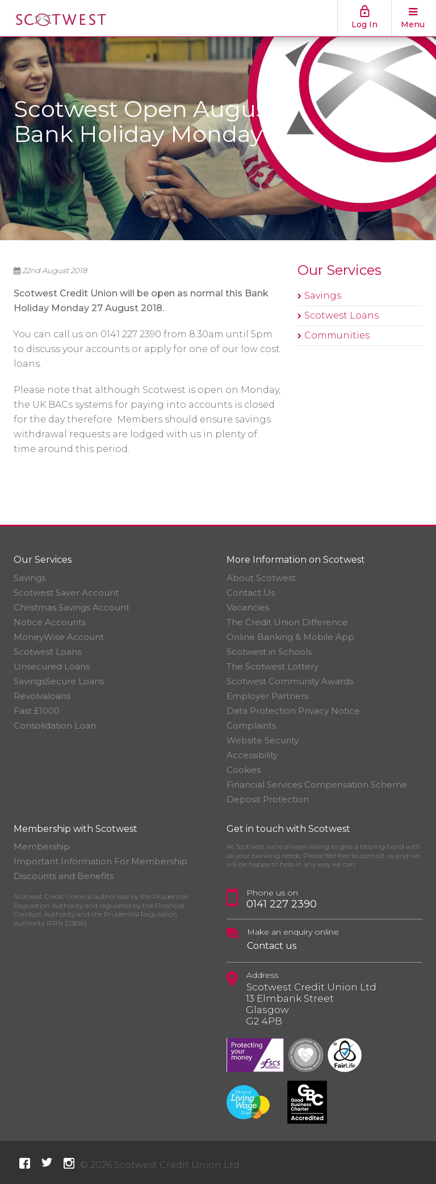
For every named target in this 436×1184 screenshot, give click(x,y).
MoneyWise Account (59, 636)
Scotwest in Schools (269, 651)
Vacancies (248, 607)
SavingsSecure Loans (59, 681)
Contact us (271, 945)
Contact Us (251, 592)
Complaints (251, 725)
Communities (337, 335)
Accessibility (252, 755)
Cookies (244, 769)
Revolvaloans (42, 696)
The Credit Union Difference (287, 622)
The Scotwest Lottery (272, 666)
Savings (322, 295)
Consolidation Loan (55, 725)
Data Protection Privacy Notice (293, 710)
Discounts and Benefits (64, 876)
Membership (42, 846)
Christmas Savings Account (71, 607)
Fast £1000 (37, 710)
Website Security (263, 740)
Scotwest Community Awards (290, 681)
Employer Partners (267, 696)
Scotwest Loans (341, 315)
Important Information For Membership (100, 861)
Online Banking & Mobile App (290, 636)
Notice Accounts (50, 622)
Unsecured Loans (52, 666)
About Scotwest (261, 577)
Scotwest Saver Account (66, 592)
